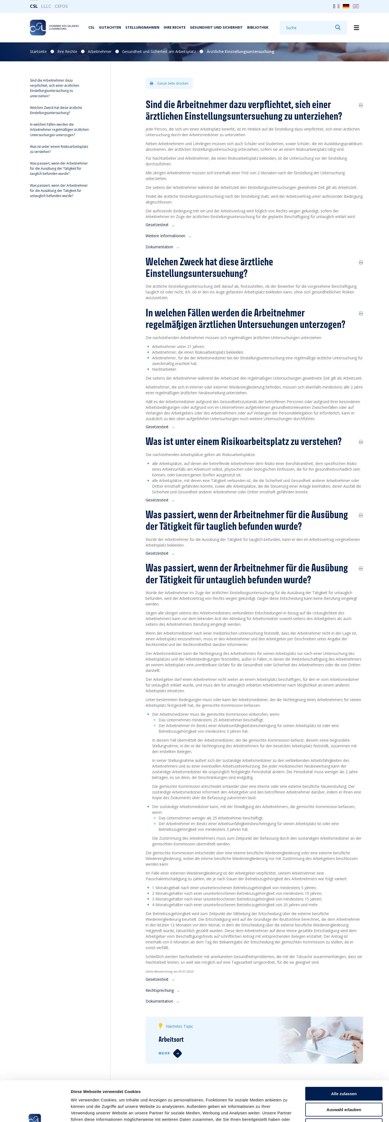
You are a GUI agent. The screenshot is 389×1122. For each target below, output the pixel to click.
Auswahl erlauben (344, 1072)
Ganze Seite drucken (169, 83)
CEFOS (61, 6)
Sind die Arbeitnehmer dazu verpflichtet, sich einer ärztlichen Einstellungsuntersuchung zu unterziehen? (54, 88)
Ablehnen (344, 1087)
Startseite (38, 51)
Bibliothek (257, 27)
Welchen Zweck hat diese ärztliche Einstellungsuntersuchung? (56, 110)
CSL (34, 6)
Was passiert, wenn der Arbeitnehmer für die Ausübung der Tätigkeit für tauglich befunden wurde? (59, 168)
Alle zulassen (344, 1056)
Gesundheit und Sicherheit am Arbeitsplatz (159, 51)
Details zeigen (287, 1111)
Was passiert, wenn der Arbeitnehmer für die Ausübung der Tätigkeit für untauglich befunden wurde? (59, 190)
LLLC (46, 6)
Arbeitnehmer (100, 51)
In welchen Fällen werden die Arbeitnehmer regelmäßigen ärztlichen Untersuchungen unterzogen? (59, 129)
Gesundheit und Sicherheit (216, 27)
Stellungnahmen (142, 27)
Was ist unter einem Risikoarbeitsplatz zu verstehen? (59, 149)
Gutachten (110, 27)
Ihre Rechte (175, 27)
